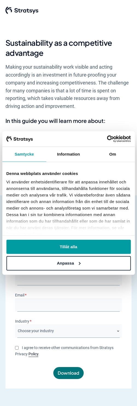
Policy (33, 354)
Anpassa (69, 263)
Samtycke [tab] (24, 154)
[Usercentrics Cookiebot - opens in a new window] (107, 139)
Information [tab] (68, 154)
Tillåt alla (68, 246)
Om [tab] (112, 154)
